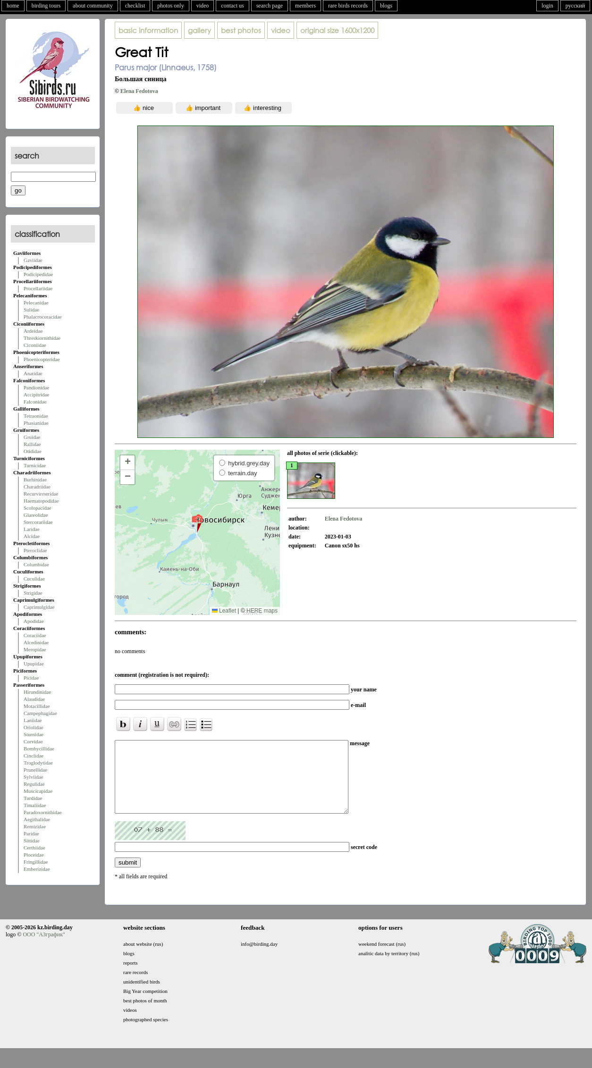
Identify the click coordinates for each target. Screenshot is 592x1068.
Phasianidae (36, 423)
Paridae (31, 833)
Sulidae (31, 309)
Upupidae (34, 663)
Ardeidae (33, 331)
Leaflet (224, 610)
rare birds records (348, 5)
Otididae (33, 451)
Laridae (32, 529)
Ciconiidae (35, 345)
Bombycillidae (39, 748)
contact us (232, 5)
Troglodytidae (38, 762)
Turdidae (33, 798)
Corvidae (33, 741)
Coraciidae (35, 635)
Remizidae (35, 826)
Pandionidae (36, 387)
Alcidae (32, 536)
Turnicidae (35, 465)
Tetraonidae (36, 416)
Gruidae (32, 437)
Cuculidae (34, 578)
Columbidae (36, 564)
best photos (241, 30)
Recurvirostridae (41, 493)
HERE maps (262, 610)
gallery (199, 30)
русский (575, 5)
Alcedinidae (36, 642)
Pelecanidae (36, 302)
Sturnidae (33, 734)
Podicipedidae (38, 274)
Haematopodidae (41, 501)
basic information (148, 30)
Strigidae (33, 593)
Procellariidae (38, 288)
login (547, 5)
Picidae (31, 678)
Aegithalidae (37, 819)
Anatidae (33, 373)
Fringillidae (36, 862)
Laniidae (33, 720)
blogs (386, 5)
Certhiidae (34, 847)
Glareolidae (36, 515)
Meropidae (35, 649)
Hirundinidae (37, 692)
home (13, 5)
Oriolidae (33, 727)
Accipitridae (36, 394)
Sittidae (32, 840)
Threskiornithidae (42, 338)
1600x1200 (337, 30)
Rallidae (32, 444)
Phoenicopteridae (41, 359)
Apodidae (34, 621)
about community (92, 5)
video (202, 5)
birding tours (46, 5)
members (305, 5)
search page (269, 5)
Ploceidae (34, 855)
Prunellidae (35, 770)
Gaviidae (33, 260)
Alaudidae (34, 699)
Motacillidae (37, 706)
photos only (170, 5)
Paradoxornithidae (43, 812)
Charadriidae (37, 486)
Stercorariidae (38, 522)
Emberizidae (37, 869)
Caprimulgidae (39, 607)
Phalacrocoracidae (43, 317)
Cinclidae (33, 755)
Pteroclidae (35, 550)
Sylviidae (33, 777)
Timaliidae (35, 805)
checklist (135, 5)
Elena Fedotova (139, 91)
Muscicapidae (38, 791)
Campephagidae (40, 713)
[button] (197, 522)
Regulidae (34, 784)
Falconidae (35, 401)
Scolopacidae (37, 508)
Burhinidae (35, 479)
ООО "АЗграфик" (44, 948)
